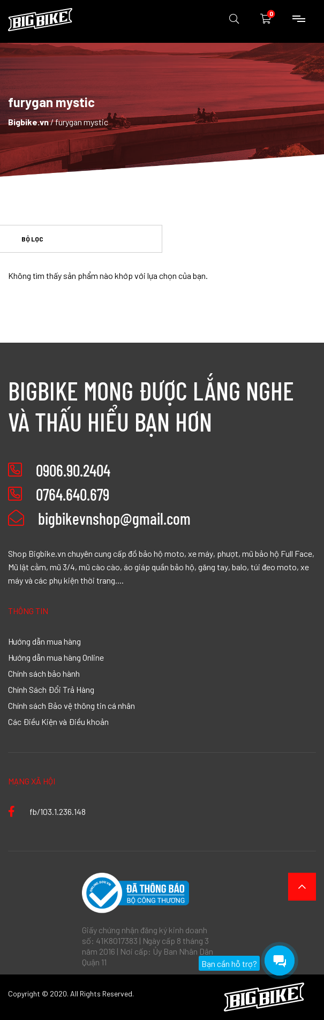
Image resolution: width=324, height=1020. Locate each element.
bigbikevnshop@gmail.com (99, 518)
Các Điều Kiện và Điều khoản (58, 721)
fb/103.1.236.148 (47, 811)
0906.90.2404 (73, 470)
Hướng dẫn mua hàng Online (56, 657)
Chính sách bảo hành (44, 673)
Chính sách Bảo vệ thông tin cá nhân (71, 705)
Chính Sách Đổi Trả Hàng (51, 689)
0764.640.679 (72, 494)
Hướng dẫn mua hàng (44, 641)
